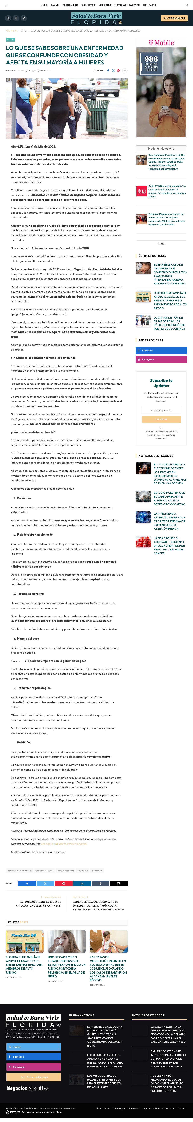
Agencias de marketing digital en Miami (42, 1115)
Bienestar (88, 5)
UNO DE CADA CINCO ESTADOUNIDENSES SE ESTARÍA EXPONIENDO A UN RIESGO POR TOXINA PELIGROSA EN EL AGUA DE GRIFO (67, 970)
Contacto (150, 5)
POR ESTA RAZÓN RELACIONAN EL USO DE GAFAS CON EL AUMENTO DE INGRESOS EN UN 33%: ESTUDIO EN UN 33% (167, 1087)
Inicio (44, 5)
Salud (55, 5)
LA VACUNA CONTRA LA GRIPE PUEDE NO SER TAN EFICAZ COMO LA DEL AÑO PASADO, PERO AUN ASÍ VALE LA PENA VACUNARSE (168, 1038)
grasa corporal (66, 870)
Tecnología (70, 5)
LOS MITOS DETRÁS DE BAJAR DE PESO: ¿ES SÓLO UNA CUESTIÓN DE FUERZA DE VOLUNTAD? (170, 323)
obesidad (97, 870)
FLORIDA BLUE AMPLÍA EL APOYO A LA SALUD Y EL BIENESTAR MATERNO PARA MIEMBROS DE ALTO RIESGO (24, 968)
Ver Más (161, 244)
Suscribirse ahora (174, 18)
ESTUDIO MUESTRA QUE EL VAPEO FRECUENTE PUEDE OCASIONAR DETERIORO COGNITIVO (169, 498)
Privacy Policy (168, 435)
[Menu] (7, 5)
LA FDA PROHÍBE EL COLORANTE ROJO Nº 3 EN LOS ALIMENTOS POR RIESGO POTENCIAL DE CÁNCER (169, 545)
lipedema (83, 870)
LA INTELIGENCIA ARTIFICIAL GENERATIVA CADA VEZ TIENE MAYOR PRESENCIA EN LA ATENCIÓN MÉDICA (169, 521)
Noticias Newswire (127, 5)
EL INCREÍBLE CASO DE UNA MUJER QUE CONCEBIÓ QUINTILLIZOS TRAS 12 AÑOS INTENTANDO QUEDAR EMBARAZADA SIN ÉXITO (170, 274)
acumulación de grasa (19, 870)
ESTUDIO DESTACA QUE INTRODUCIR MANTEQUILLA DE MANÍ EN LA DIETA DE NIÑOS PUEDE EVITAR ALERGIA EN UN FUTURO (169, 1062)
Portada (25, 31)
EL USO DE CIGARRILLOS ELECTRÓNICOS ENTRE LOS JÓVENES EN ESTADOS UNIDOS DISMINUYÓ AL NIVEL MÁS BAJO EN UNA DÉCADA (170, 474)
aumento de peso (44, 870)
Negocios (104, 5)
